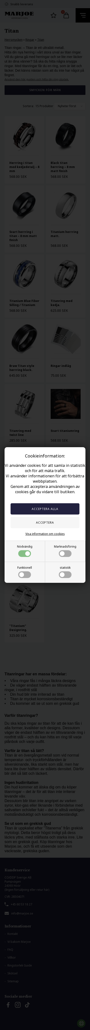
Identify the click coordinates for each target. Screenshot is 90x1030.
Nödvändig (24, 550)
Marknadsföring (65, 550)
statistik (65, 572)
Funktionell (24, 572)
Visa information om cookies (45, 534)
